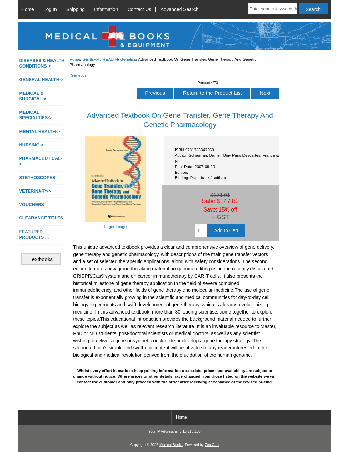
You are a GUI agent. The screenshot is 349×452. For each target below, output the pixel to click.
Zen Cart (212, 445)
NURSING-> (31, 144)
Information (106, 9)
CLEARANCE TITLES (41, 217)
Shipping (75, 9)
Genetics (128, 59)
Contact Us (139, 9)
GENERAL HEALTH (100, 59)
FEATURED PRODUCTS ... (34, 234)
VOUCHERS (31, 204)
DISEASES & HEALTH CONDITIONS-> (42, 63)
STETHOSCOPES (37, 177)
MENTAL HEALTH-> (39, 131)
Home (27, 9)
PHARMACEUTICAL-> (40, 161)
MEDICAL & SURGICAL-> (32, 96)
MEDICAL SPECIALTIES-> (35, 115)
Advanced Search (180, 9)
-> (41, 79)
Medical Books (171, 445)
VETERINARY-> (35, 191)
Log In (50, 9)
